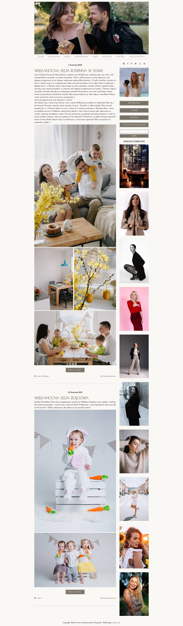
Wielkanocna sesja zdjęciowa (61, 398)
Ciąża (95, 57)
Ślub (41, 57)
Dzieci (67, 57)
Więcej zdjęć (76, 370)
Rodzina (107, 57)
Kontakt (134, 118)
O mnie (134, 110)
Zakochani (54, 57)
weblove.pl (116, 623)
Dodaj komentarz (109, 376)
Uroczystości (137, 57)
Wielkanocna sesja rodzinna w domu (68, 71)
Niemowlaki (81, 57)
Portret (120, 57)
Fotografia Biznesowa (134, 125)
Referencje (134, 103)
